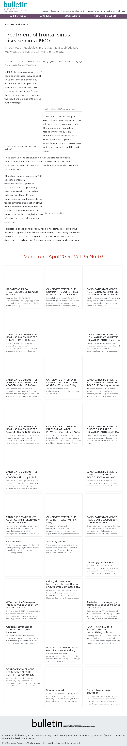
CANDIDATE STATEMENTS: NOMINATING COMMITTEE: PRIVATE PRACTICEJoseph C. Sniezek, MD (63, 292)
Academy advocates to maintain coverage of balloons (19, 629)
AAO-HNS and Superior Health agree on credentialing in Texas (100, 629)
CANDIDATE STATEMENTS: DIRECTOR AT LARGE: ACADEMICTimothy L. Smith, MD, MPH (22, 475)
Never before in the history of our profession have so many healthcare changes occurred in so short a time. (102, 483)
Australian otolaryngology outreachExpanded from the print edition (103, 605)
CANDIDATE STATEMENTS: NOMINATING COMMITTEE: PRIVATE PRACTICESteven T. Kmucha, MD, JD (22, 337)
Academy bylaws (56, 541)
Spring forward (55, 690)
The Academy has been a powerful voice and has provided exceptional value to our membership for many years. (102, 439)
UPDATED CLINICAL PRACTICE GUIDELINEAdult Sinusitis (22, 292)
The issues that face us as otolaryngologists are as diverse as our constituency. (62, 391)
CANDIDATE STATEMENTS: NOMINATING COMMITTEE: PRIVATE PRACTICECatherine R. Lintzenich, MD (104, 292)
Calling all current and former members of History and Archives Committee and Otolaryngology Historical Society (63, 584)
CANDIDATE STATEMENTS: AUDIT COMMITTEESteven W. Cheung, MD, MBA (23, 520)
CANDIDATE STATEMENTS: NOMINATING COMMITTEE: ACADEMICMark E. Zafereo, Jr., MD (22, 383)
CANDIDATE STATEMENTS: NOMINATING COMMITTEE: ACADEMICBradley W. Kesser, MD (104, 383)
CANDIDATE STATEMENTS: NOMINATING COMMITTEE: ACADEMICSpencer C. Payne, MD (63, 383)
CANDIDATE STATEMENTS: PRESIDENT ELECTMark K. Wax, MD (61, 520)
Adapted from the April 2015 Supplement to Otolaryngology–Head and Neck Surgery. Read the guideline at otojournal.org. (22, 302)
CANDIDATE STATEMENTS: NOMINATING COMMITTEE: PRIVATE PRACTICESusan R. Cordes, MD (103, 337)
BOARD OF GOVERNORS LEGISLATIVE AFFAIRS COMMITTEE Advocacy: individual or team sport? (20, 672)
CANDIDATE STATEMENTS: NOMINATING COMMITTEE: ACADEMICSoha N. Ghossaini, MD (23, 429)
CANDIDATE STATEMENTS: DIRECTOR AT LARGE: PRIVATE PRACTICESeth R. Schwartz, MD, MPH (102, 429)
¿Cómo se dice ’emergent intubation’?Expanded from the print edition (22, 605)
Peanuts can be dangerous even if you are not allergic (62, 649)
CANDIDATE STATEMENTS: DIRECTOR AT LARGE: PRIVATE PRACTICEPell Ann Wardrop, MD (62, 429)
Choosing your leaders (100, 562)
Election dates (14, 541)
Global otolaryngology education (100, 691)
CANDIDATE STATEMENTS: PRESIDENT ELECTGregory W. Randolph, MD (102, 520)
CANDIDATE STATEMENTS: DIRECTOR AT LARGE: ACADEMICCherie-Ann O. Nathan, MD (102, 475)
